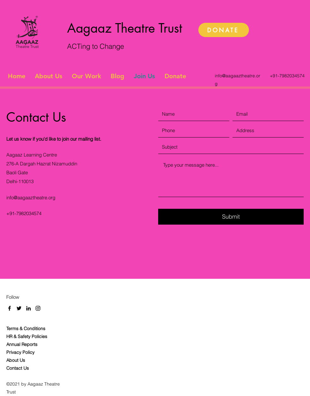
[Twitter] (19, 308)
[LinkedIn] (28, 308)
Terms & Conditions (25, 328)
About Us (15, 360)
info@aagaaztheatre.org (30, 198)
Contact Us (17, 368)
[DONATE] (223, 30)
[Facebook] (9, 308)
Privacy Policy (21, 352)
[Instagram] (38, 308)
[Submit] (231, 217)
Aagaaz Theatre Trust (124, 28)
